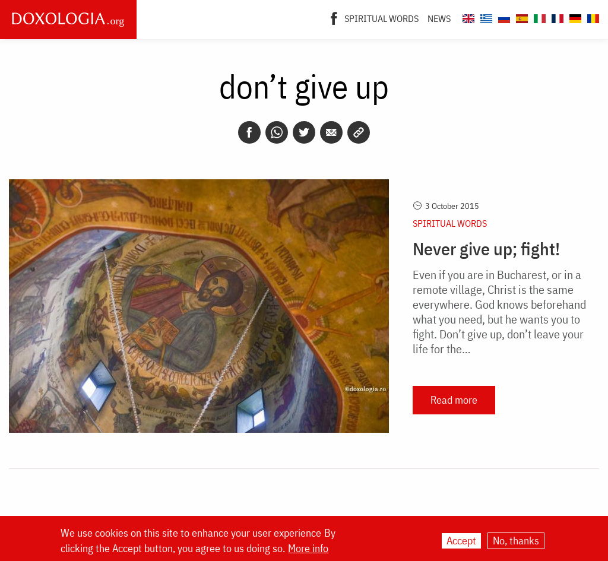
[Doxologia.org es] (520, 17)
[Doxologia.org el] (484, 17)
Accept (461, 541)
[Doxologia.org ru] (502, 17)
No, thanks (516, 541)
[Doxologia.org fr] (556, 17)
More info (308, 549)
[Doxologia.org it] (538, 17)
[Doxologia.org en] (467, 17)
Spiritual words (381, 18)
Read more (453, 400)
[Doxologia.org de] (573, 17)
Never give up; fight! (486, 248)
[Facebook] (334, 17)
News (439, 18)
